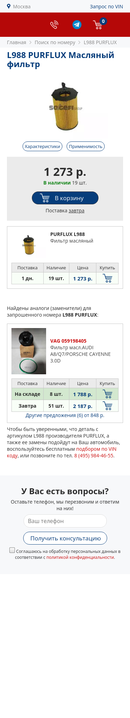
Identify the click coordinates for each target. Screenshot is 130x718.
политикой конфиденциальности (80, 557)
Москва (22, 6)
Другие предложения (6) (65, 415)
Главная (16, 42)
